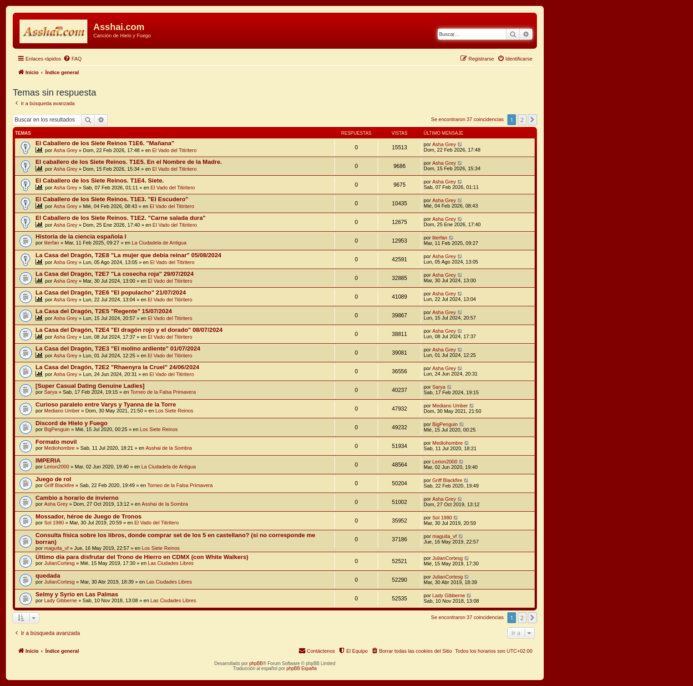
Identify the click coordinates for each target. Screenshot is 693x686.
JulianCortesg (59, 563)
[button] (532, 119)
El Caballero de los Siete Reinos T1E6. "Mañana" (104, 143)
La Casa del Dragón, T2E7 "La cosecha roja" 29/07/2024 (114, 273)
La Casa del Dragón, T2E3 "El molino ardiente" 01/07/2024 (117, 348)
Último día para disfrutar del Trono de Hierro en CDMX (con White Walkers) (141, 557)
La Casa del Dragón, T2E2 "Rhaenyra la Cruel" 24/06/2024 (117, 367)
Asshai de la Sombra (169, 448)
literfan (51, 242)
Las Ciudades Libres (170, 563)
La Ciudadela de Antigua (159, 242)
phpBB (256, 663)
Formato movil (56, 441)
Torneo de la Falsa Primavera (163, 392)
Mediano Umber (62, 410)
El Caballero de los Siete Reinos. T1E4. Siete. (99, 180)
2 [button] (522, 120)
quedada (47, 575)
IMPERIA (48, 460)
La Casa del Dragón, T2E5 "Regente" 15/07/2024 (103, 311)
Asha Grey (65, 150)
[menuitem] (72, 58)
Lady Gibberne (60, 600)
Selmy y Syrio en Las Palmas (76, 594)
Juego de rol (53, 479)
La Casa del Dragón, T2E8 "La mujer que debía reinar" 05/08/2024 (128, 255)
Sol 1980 (54, 522)
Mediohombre (59, 448)
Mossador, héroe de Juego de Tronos (88, 516)
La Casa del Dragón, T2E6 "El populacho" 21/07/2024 (110, 292)
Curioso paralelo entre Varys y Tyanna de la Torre (105, 404)
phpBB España (301, 668)
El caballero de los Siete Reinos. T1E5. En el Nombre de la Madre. (128, 161)
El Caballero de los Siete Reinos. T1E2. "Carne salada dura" (120, 217)
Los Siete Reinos (174, 410)
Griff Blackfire (59, 485)
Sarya (50, 392)
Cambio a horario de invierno (76, 497)
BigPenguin (57, 429)
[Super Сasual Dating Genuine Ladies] (90, 385)
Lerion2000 (56, 466)
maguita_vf (56, 548)
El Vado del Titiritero (174, 150)
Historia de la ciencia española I (80, 236)
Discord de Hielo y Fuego (71, 423)
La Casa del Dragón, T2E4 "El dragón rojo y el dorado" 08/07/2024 (129, 329)
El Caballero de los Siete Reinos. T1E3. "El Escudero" (111, 199)
